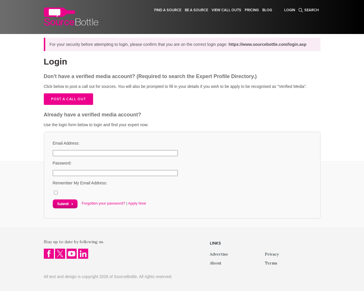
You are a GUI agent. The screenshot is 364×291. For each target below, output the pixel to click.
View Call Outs (226, 10)
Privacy (272, 254)
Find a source (167, 10)
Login (289, 10)
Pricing (252, 10)
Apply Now (137, 203)
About (215, 263)
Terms (271, 263)
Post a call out (68, 99)
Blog (267, 10)
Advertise (219, 254)
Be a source (196, 10)
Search (311, 10)
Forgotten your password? (103, 203)
